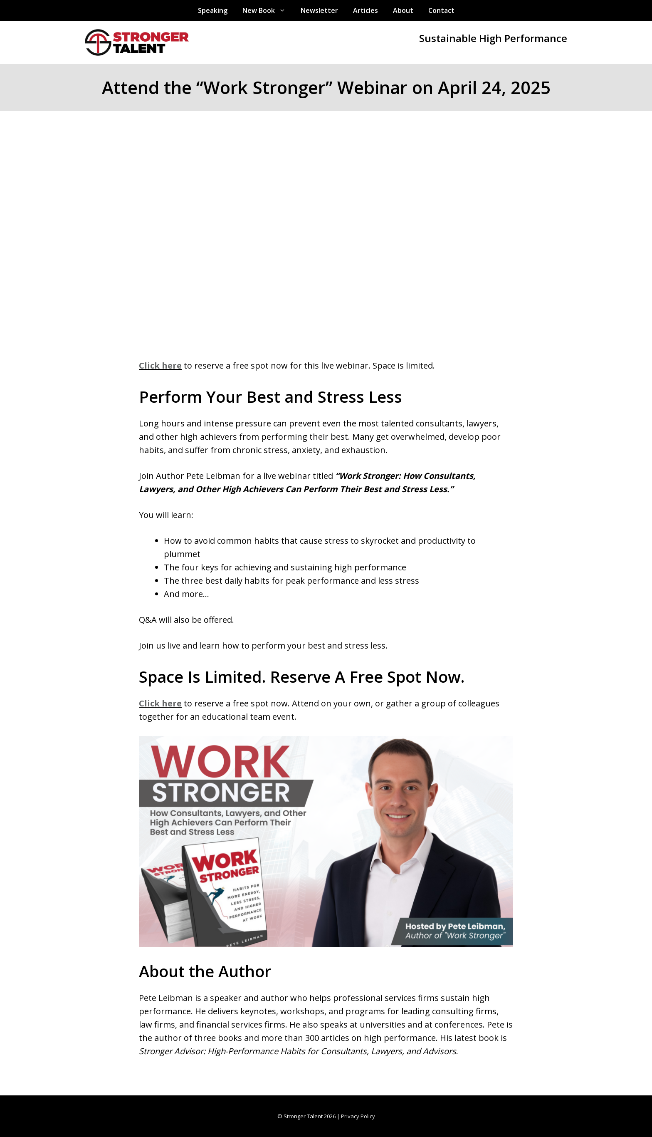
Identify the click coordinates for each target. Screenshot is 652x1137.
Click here (160, 365)
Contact (441, 10)
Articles (365, 10)
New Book (267, 10)
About (403, 10)
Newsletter (319, 10)
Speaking (212, 10)
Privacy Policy (358, 1116)
